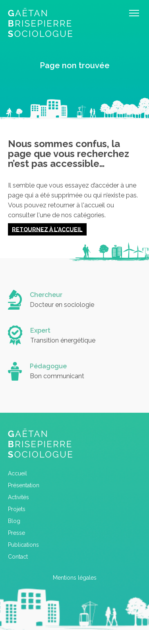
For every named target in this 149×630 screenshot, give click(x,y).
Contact (18, 556)
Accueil (17, 473)
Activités (18, 497)
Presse (16, 533)
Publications (23, 545)
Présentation (23, 485)
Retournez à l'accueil (47, 229)
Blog (14, 521)
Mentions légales (75, 577)
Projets (16, 509)
